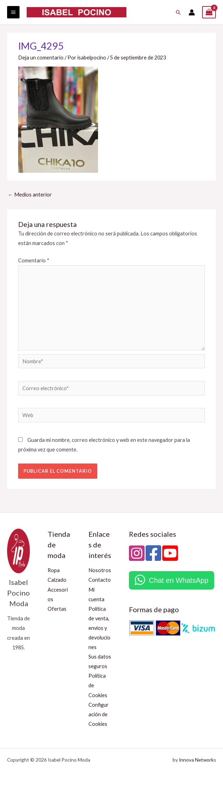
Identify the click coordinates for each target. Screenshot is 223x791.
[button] (178, 12)
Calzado (57, 580)
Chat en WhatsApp (178, 580)
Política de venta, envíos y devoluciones (99, 628)
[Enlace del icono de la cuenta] (192, 12)
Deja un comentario (41, 58)
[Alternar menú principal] (13, 12)
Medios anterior (30, 195)
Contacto (99, 580)
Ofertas (57, 609)
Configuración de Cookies (98, 714)
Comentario (33, 260)
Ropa (54, 570)
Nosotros (99, 570)
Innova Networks (197, 760)
